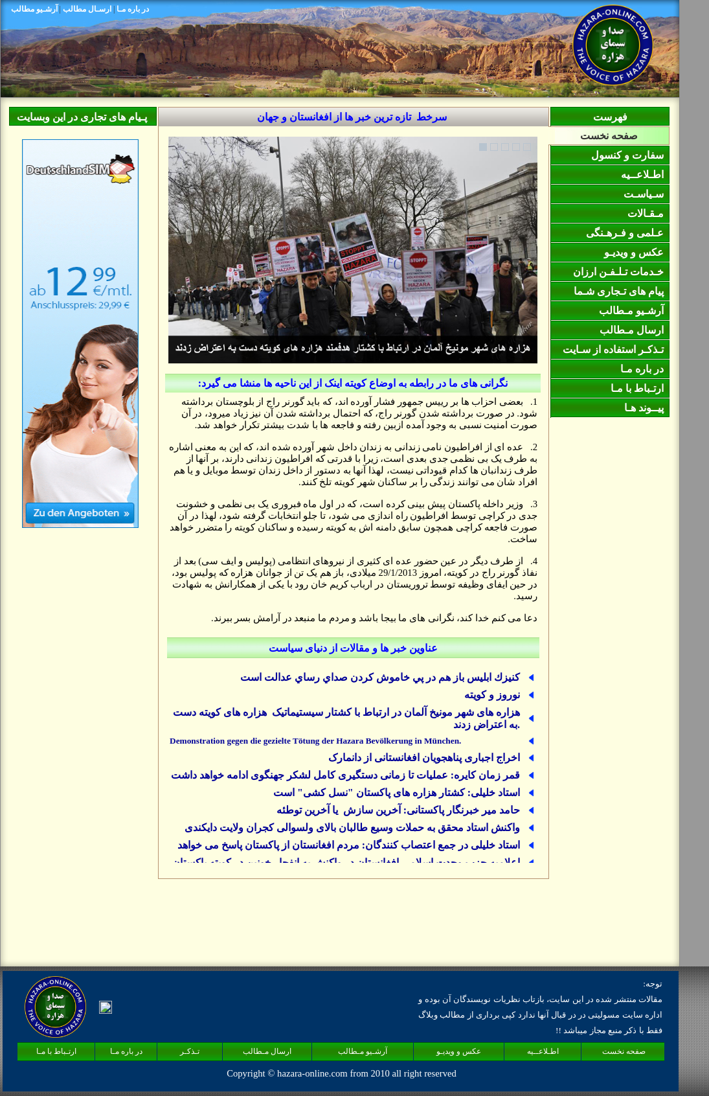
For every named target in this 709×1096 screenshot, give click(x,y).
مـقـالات (645, 213)
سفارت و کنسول (627, 155)
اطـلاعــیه (642, 174)
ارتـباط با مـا (637, 388)
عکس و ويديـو (635, 252)
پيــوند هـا (644, 407)
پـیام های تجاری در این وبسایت (82, 116)
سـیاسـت (644, 194)
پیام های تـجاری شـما (619, 291)
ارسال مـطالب (632, 330)
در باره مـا (642, 368)
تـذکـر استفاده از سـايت (613, 349)
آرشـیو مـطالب (631, 310)
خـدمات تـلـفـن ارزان (618, 271)
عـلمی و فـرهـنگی (625, 232)
